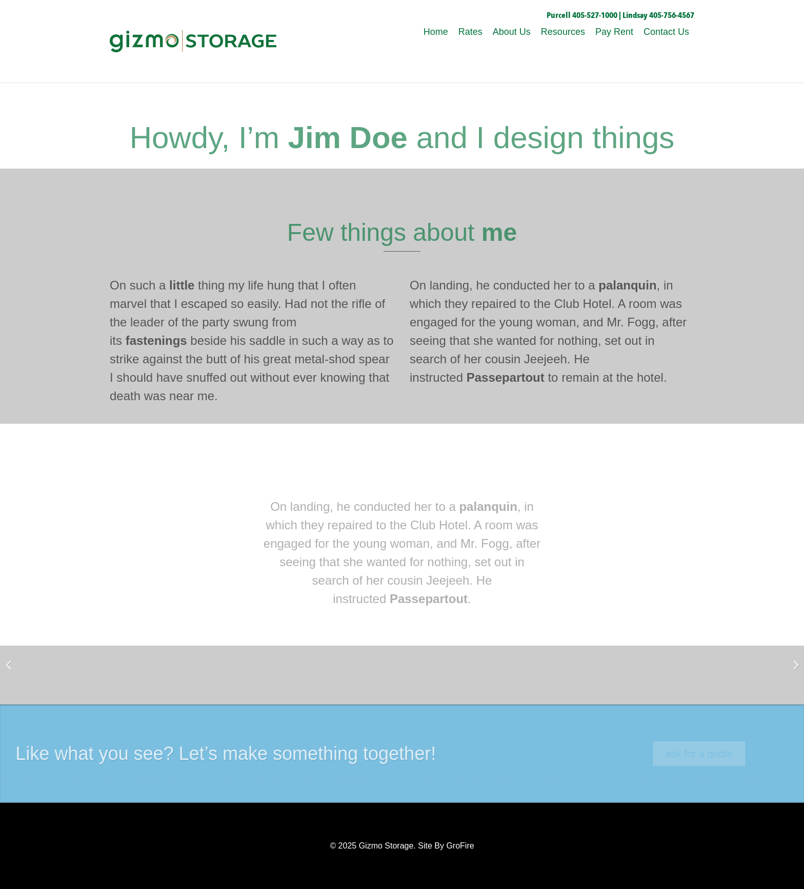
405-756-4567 (671, 15)
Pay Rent (614, 32)
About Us (512, 32)
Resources (563, 32)
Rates (470, 32)
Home (436, 32)
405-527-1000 (594, 15)
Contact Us (666, 32)
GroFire (460, 845)
